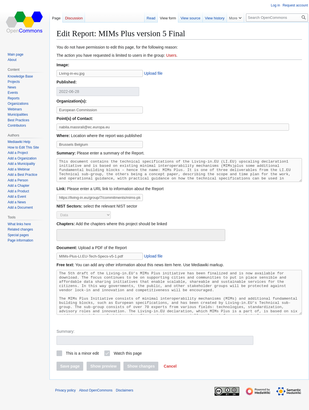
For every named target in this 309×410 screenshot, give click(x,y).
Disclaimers (124, 403)
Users (171, 55)
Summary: (66, 344)
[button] (170, 378)
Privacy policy (65, 403)
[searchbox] (62, 238)
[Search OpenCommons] (277, 17)
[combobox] (141, 239)
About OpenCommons (95, 403)
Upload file (153, 73)
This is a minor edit (82, 366)
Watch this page (128, 366)
